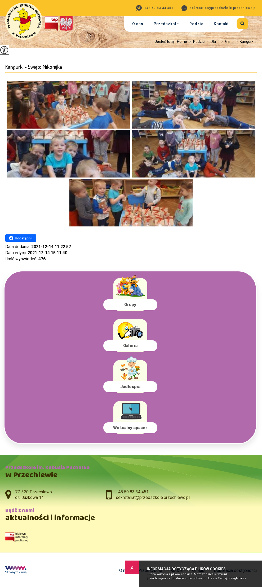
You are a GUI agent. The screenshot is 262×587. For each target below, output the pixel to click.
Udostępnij (21, 238)
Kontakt (221, 24)
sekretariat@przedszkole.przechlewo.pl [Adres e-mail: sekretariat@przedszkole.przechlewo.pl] (153, 497)
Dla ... (212, 41)
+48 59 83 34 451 (155, 8)
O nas (137, 24)
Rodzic (196, 24)
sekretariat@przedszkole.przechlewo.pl (219, 8)
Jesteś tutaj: (166, 41)
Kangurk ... (245, 41)
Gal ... (226, 41)
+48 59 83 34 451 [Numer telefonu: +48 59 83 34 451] (132, 491)
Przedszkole (166, 24)
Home (182, 41)
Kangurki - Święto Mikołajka (33, 66)
